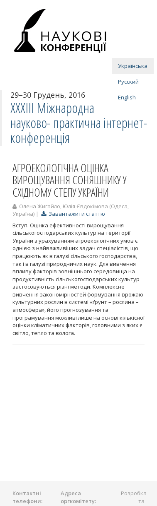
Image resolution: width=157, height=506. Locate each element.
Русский (128, 81)
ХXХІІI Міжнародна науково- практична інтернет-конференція (78, 123)
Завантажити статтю (73, 213)
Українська (132, 66)
